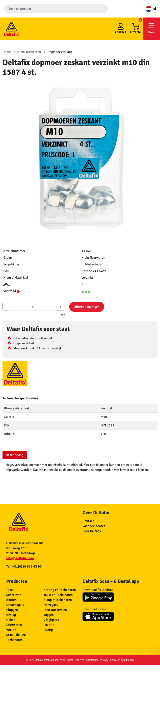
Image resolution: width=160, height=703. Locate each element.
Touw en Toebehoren (58, 595)
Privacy (104, 660)
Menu (151, 28)
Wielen (11, 630)
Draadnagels (15, 605)
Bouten (11, 600)
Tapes (10, 590)
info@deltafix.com (20, 558)
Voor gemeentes (93, 526)
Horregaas (51, 605)
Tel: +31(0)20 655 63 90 (24, 566)
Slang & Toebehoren (58, 600)
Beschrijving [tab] (14, 455)
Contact (88, 521)
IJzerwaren (14, 625)
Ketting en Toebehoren (60, 590)
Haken (10, 620)
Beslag (11, 615)
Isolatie (49, 625)
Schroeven (13, 595)
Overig (48, 630)
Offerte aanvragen (87, 307)
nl (150, 8)
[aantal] (33, 307)
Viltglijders (51, 620)
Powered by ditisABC (122, 660)
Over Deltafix (91, 531)
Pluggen (12, 610)
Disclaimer (92, 660)
